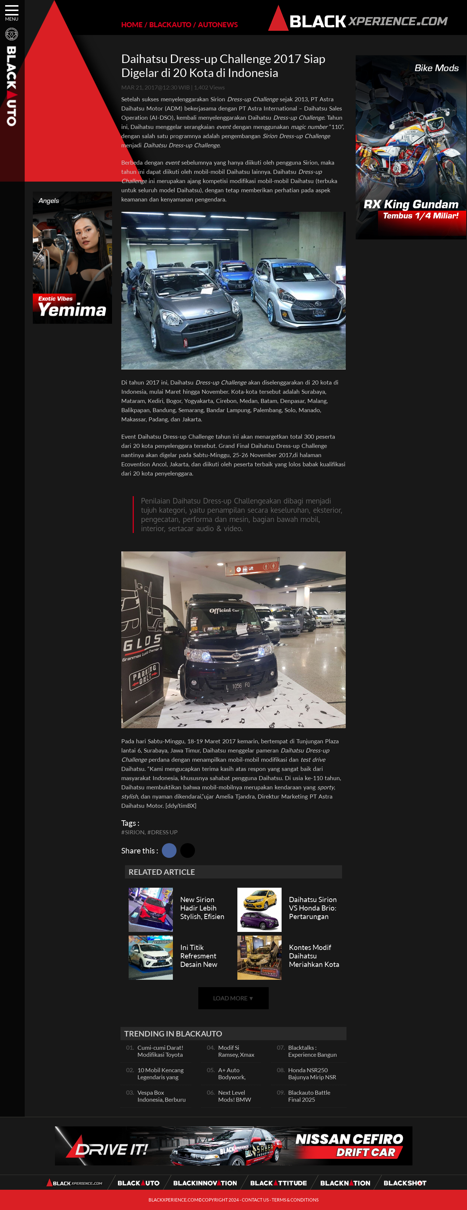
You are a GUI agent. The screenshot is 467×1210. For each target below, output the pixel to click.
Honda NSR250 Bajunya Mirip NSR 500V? (312, 1076)
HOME (132, 24)
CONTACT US (255, 1200)
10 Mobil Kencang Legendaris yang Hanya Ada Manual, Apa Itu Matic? (162, 1080)
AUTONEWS (218, 24)
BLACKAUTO (170, 24)
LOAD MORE (233, 998)
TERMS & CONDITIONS (295, 1200)
